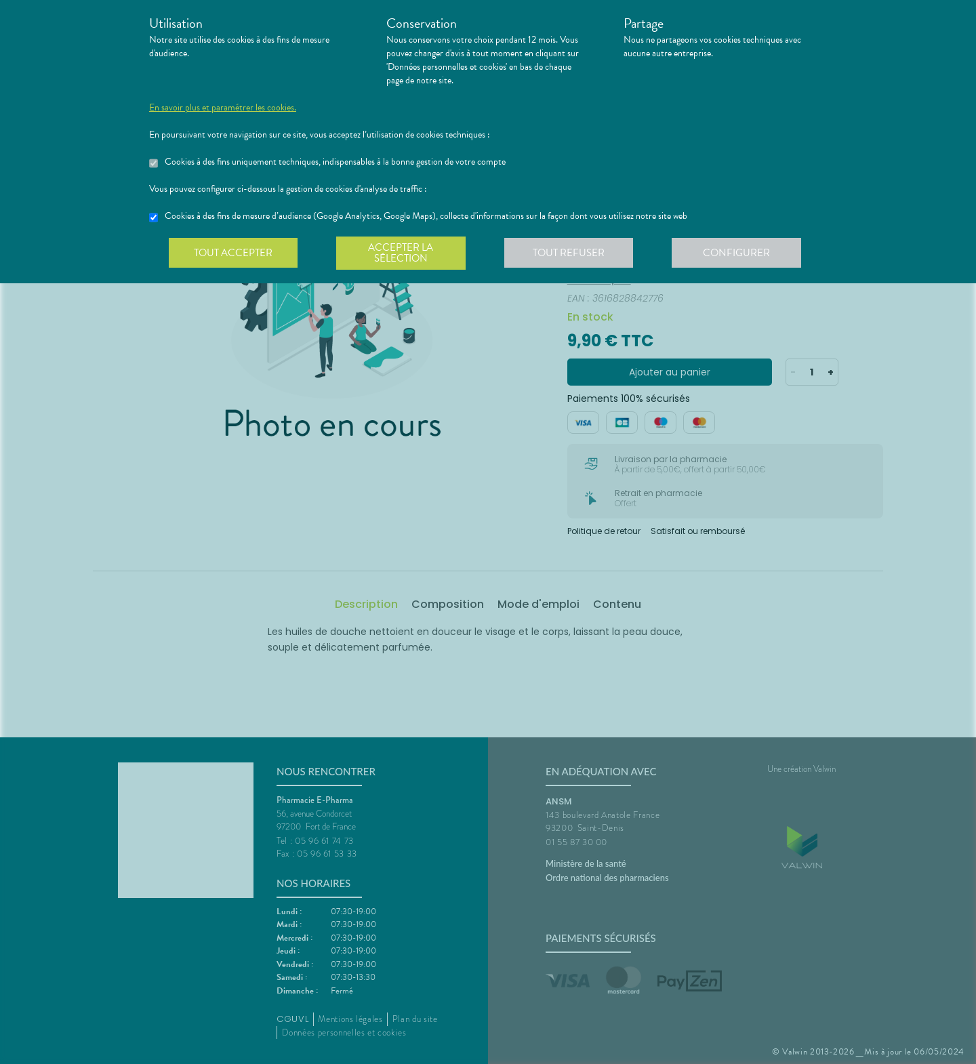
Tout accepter (234, 253)
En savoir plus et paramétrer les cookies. (222, 108)
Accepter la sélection (404, 253)
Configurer (742, 253)
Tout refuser (573, 253)
